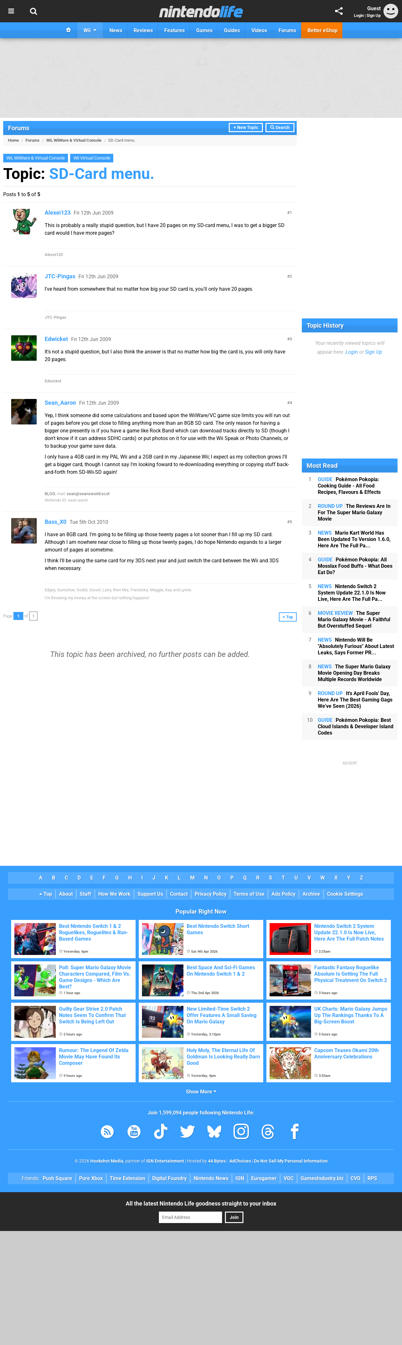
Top (45, 894)
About (66, 894)
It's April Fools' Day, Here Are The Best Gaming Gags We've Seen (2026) (355, 699)
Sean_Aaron (60, 402)
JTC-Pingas (60, 276)
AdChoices (239, 1161)
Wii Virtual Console (91, 158)
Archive (311, 894)
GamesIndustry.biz (322, 1178)
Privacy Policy (211, 894)
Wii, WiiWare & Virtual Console (73, 140)
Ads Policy (283, 894)
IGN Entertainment (165, 1161)
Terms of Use (249, 894)
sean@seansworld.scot (88, 493)
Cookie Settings (345, 894)
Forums (18, 128)
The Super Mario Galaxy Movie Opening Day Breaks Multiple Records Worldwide (354, 673)
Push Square (57, 1178)
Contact (179, 894)
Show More (201, 1092)
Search (280, 127)
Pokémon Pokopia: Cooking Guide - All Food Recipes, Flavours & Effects (349, 485)
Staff (85, 894)
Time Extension (127, 1178)
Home (13, 140)
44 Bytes (217, 1161)
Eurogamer (264, 1178)
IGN (239, 1178)
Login (359, 15)
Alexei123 (58, 212)
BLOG (50, 493)
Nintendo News (211, 1178)
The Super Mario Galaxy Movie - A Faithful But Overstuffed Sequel (354, 619)
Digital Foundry (169, 1178)
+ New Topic (246, 127)
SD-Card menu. (101, 174)
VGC (289, 1178)
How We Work (114, 894)
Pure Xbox (91, 1178)
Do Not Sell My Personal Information (291, 1161)
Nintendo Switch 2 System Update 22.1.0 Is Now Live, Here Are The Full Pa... (352, 592)
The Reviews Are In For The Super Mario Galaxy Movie (354, 512)
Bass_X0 (55, 521)
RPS (372, 1178)
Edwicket (56, 339)
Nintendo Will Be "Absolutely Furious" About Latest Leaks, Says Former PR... (356, 646)
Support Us (150, 894)
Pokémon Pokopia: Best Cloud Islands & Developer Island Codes (355, 726)
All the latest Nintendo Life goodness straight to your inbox (201, 1203)
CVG (356, 1178)
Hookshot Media (106, 1161)
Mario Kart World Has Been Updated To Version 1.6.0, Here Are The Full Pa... (354, 539)
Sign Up (374, 15)
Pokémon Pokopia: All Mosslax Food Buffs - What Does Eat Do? (355, 566)
